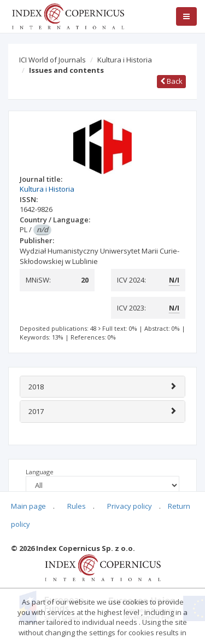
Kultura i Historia (124, 60)
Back (171, 81)
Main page (28, 506)
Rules (76, 506)
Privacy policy (129, 506)
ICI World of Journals (52, 60)
